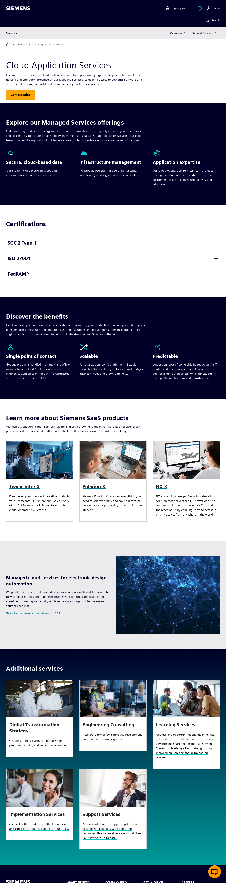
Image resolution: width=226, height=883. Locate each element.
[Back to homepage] (8, 44)
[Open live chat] (214, 871)
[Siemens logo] (18, 8)
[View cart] (199, 8)
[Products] (22, 45)
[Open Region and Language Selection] (175, 8)
